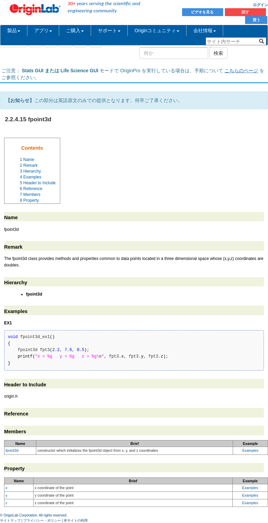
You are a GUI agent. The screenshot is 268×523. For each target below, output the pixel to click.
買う (256, 20)
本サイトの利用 (76, 520)
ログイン (260, 5)
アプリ (43, 30)
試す (245, 12)
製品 (13, 30)
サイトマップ (10, 520)
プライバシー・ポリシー (42, 520)
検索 (218, 53)
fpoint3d (11, 450)
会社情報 (204, 30)
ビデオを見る (203, 12)
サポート (109, 30)
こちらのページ (241, 70)
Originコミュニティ (157, 30)
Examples (250, 450)
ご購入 (75, 30)
